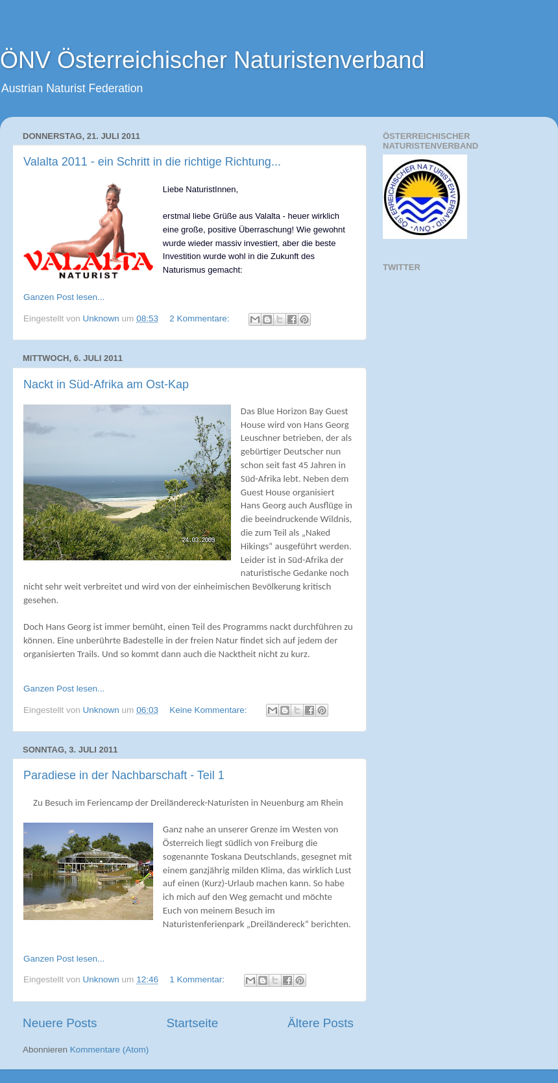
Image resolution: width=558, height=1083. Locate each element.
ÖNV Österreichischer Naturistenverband (212, 60)
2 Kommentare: (200, 318)
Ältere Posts (320, 1023)
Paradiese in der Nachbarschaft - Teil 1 (123, 775)
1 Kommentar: (198, 979)
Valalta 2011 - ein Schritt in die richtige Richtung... (152, 161)
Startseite (192, 1023)
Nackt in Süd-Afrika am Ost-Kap (106, 384)
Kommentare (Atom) (109, 1049)
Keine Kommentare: (209, 710)
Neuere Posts (60, 1023)
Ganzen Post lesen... (63, 297)
